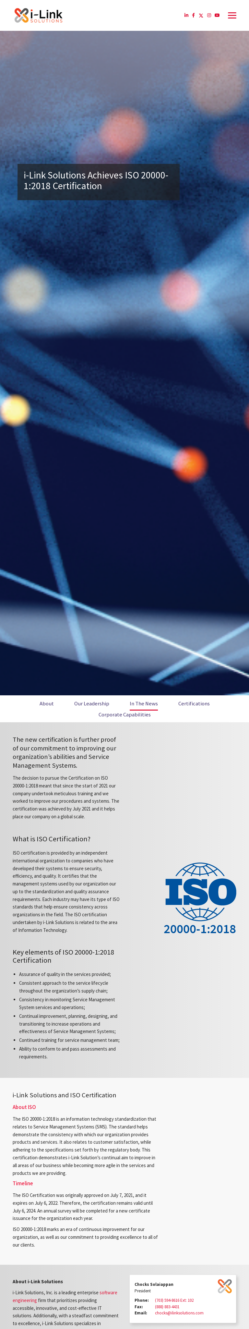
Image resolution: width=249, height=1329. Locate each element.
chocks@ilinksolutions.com (179, 1313)
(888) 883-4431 (167, 1307)
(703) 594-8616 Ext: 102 (174, 1300)
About (47, 703)
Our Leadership (91, 703)
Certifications (194, 703)
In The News (144, 703)
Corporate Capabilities (125, 714)
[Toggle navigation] (232, 15)
